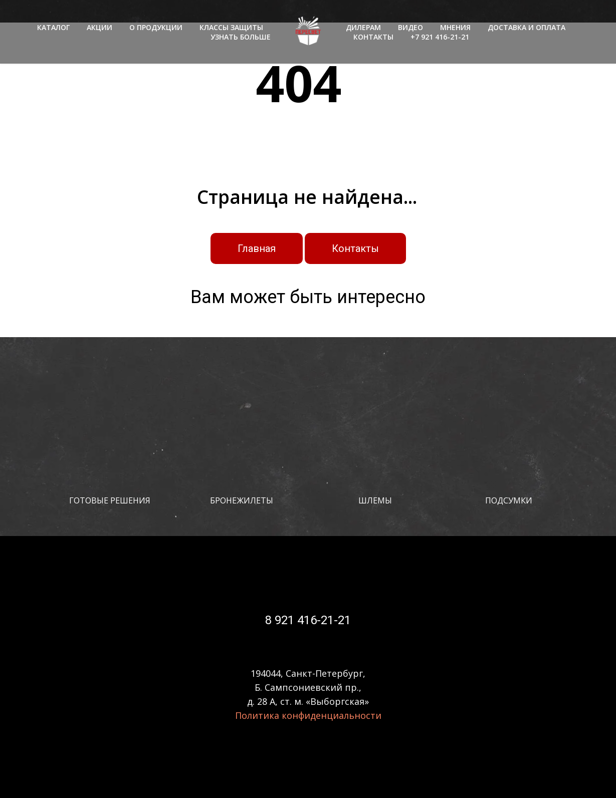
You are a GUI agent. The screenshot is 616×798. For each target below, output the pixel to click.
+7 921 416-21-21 (439, 37)
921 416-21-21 (311, 620)
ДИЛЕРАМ (363, 27)
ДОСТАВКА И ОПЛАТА (526, 27)
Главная (257, 248)
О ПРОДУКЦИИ (155, 27)
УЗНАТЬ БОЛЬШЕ (241, 37)
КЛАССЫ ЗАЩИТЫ (231, 27)
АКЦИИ (99, 27)
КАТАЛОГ (53, 27)
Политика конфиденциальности (308, 715)
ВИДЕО (410, 27)
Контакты (355, 248)
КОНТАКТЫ (373, 37)
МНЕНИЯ (455, 27)
